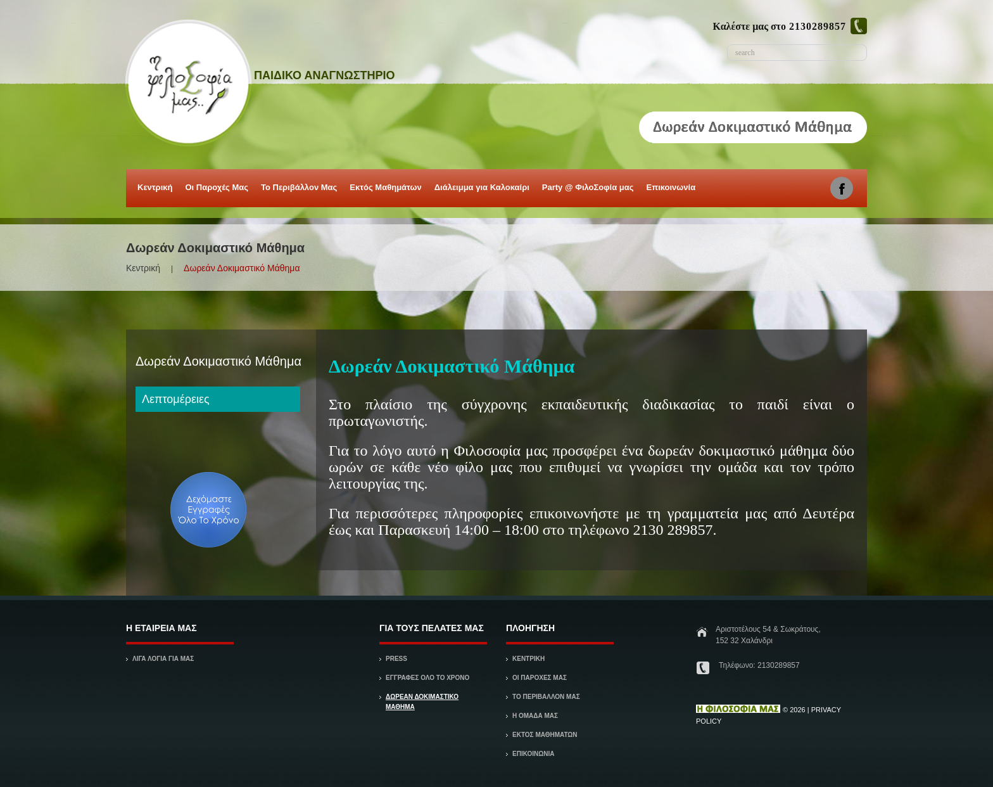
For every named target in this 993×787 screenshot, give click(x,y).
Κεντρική (154, 189)
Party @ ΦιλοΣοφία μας (587, 189)
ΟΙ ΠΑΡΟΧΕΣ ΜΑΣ (539, 677)
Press (396, 658)
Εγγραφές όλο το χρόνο (427, 677)
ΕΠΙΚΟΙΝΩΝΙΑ (533, 753)
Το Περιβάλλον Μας (299, 187)
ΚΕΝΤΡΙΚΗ (528, 658)
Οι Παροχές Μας (215, 189)
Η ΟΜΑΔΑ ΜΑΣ (535, 715)
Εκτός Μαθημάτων (384, 189)
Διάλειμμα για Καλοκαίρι (481, 189)
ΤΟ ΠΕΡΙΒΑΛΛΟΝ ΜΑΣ (546, 696)
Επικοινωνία (671, 187)
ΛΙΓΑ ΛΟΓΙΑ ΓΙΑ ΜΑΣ (163, 658)
